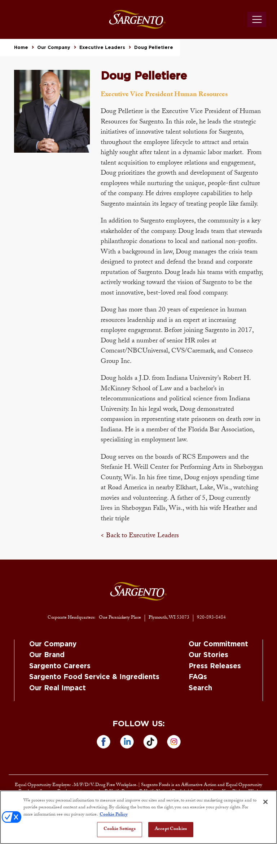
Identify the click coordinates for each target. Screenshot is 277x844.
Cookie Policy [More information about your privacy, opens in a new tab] (114, 815)
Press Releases (215, 666)
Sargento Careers (60, 666)
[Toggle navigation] (256, 19)
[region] (138, 817)
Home (21, 47)
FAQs (198, 677)
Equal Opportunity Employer (43, 785)
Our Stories (208, 655)
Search (200, 688)
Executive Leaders (102, 47)
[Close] (265, 802)
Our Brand (47, 655)
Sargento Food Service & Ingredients (94, 677)
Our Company (53, 47)
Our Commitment (218, 644)
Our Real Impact (57, 688)
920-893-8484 (211, 618)
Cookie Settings (120, 829)
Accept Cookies (171, 829)
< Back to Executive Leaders (140, 536)
